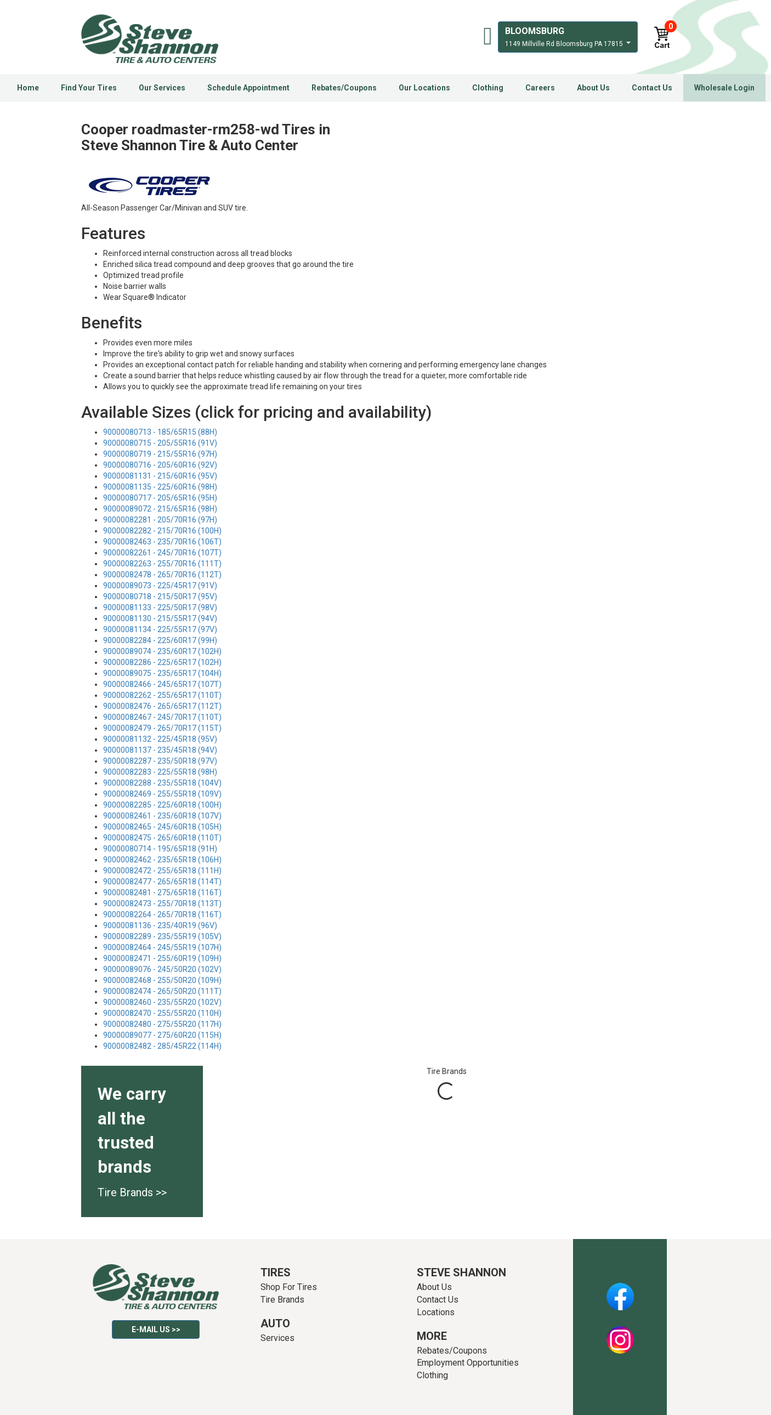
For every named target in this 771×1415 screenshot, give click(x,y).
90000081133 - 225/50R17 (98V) (160, 607)
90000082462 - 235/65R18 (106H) (162, 859)
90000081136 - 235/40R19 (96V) (160, 925)
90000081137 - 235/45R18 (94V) (160, 750)
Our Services (162, 87)
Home (28, 87)
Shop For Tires (288, 1287)
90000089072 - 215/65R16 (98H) (160, 508)
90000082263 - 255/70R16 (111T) (162, 563)
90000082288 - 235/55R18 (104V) (162, 782)
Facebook (620, 1290)
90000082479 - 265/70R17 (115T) (162, 728)
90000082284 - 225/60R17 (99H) (160, 640)
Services (277, 1338)
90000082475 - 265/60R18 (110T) (162, 837)
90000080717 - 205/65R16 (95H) (160, 497)
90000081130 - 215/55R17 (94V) (160, 618)
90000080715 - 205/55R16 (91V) (160, 443)
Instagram (620, 1333)
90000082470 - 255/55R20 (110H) (162, 1013)
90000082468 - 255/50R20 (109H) (162, 980)
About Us (593, 87)
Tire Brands (282, 1299)
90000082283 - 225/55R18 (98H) (160, 772)
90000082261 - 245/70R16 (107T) (162, 552)
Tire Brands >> (132, 1192)
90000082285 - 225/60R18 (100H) (162, 804)
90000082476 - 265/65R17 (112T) (162, 706)
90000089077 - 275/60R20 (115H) (162, 1035)
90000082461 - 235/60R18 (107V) (162, 815)
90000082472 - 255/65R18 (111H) (162, 870)
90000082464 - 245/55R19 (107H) (162, 947)
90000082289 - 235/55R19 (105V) (162, 936)
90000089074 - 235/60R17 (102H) (162, 651)
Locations (436, 1312)
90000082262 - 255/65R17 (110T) (162, 695)
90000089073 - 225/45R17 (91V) (160, 585)
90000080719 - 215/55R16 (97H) (160, 454)
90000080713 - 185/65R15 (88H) (160, 432)
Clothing (487, 87)
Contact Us (652, 87)
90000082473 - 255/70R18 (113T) (162, 903)
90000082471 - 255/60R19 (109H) (162, 958)
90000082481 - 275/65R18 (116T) (162, 892)
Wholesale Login (724, 87)
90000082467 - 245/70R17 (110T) (162, 717)
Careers (540, 87)
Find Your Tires (89, 87)
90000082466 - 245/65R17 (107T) (162, 684)
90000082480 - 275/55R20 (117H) (162, 1024)
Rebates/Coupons (344, 87)
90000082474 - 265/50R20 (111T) (162, 991)
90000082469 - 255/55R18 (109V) (162, 793)
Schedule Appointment (248, 87)
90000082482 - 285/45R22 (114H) (162, 1046)
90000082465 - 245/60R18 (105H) (162, 826)
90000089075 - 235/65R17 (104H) (162, 673)
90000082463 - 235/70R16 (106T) (162, 541)
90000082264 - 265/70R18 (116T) (162, 914)
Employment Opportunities (468, 1362)
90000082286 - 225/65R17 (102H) (162, 662)
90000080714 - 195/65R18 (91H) (160, 848)
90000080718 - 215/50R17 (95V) (160, 596)
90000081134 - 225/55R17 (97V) (160, 629)
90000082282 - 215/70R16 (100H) (162, 530)
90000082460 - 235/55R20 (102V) (162, 1002)
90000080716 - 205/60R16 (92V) (160, 465)
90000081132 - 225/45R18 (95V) (160, 739)
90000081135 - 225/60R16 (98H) (160, 486)
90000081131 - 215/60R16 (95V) (160, 475)
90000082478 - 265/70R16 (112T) (162, 574)
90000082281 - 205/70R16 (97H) (160, 519)
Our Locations (424, 87)
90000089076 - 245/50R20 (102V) (162, 969)
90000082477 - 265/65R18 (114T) (162, 881)
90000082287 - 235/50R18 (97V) (160, 761)
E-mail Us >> (156, 1329)
